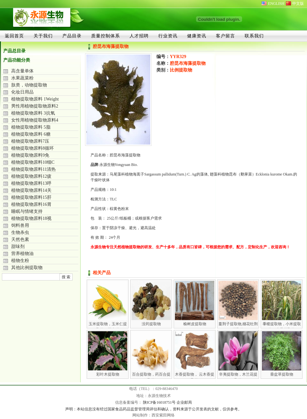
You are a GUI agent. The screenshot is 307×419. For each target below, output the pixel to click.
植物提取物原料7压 (30, 141)
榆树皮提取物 (194, 324)
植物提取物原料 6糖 (31, 134)
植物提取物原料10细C (32, 162)
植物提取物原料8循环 (32, 148)
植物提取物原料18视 (31, 218)
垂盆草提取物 (281, 374)
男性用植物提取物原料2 (34, 106)
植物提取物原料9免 (30, 155)
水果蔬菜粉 (22, 78)
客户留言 (225, 35)
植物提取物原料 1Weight (35, 99)
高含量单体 (22, 71)
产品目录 (72, 35)
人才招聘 (139, 35)
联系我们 (254, 35)
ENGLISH (276, 3)
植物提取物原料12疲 (31, 176)
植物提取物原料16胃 (31, 204)
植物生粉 (20, 260)
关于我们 (43, 35)
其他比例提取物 (27, 267)
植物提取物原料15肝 (31, 197)
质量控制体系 (105, 35)
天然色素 (20, 239)
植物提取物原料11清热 (33, 169)
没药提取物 (151, 324)
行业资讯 (167, 35)
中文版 (298, 3)
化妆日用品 (22, 92)
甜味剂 (18, 246)
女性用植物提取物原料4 (34, 120)
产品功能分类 (16, 60)
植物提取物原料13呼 (31, 183)
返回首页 (14, 35)
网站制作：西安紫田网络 (153, 415)
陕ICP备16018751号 (160, 402)
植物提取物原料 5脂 (31, 127)
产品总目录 (14, 51)
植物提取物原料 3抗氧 (33, 113)
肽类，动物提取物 (29, 85)
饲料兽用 (20, 225)
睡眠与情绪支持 (27, 211)
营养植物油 (22, 253)
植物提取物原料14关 (31, 190)
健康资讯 (196, 35)
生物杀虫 (20, 232)
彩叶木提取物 (107, 374)
